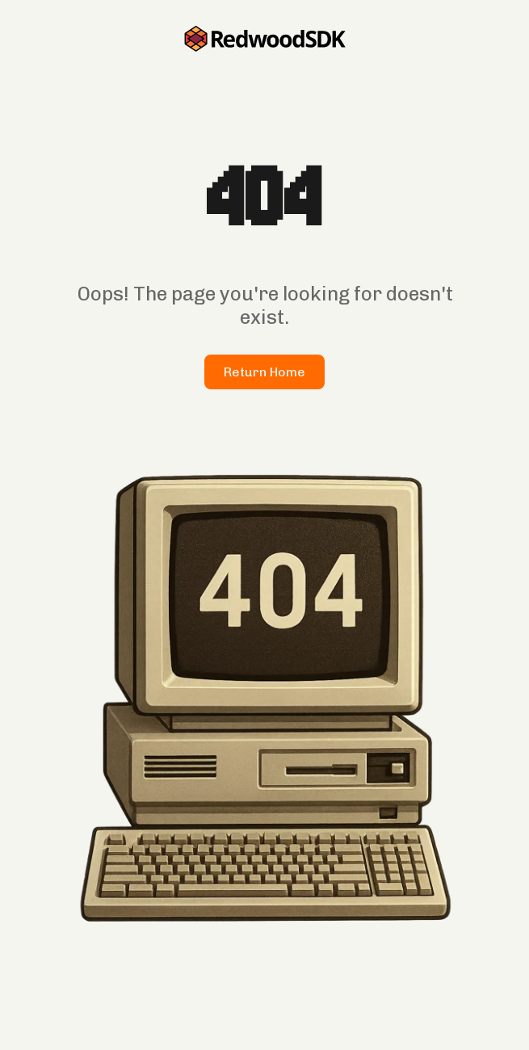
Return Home (264, 372)
